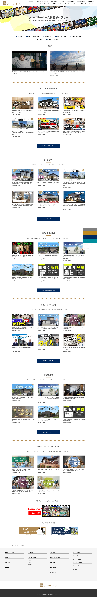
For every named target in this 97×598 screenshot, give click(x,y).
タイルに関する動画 (75, 36)
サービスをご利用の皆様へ (50, 592)
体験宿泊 (30, 565)
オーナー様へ (62, 1)
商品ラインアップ (57, 3)
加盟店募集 (71, 1)
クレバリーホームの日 (37, 592)
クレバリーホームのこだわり (54, 39)
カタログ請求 (30, 1)
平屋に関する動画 (60, 36)
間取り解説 (38, 39)
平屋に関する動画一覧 (48, 290)
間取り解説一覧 (48, 432)
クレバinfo (52, 552)
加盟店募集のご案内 (26, 592)
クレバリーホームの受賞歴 (56, 557)
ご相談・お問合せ (53, 1)
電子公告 (75, 570)
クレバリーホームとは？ (44, 3)
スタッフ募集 (81, 1)
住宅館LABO (30, 561)
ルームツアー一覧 (48, 219)
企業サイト (10, 592)
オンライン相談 (44, 1)
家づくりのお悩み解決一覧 (48, 145)
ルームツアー (47, 36)
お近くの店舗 (83, 3)
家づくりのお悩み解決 (32, 36)
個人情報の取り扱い (63, 592)
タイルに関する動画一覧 (48, 360)
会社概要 (17, 592)
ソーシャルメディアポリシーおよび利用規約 (79, 592)
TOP (12, 545)
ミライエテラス (31, 563)
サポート (91, 3)
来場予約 (37, 1)
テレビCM (19, 36)
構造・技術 (66, 3)
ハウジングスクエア (32, 557)
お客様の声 (8, 573)
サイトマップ (53, 573)
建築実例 (74, 3)
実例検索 (7, 571)
